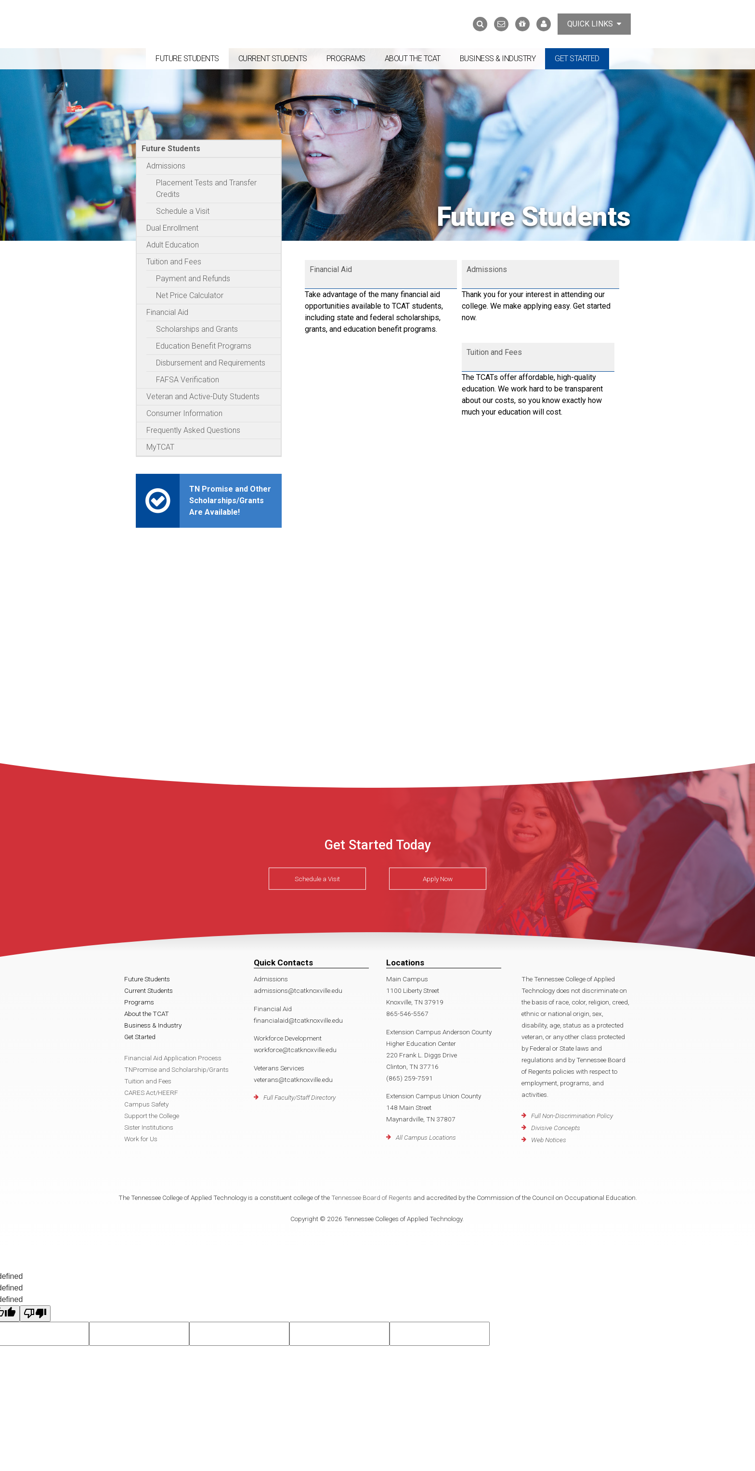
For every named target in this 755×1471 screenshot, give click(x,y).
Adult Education (172, 244)
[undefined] (35, 1313)
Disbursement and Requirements (210, 362)
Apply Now (438, 879)
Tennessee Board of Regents (371, 1197)
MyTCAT (160, 447)
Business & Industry (498, 58)
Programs (345, 58)
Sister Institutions (148, 1127)
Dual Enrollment (172, 228)
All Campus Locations (426, 1137)
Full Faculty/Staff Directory (299, 1097)
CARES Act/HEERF (151, 1092)
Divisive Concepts (555, 1128)
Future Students (187, 58)
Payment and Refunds (193, 278)
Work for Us (140, 1139)
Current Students (272, 58)
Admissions (165, 165)
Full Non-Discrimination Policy (572, 1116)
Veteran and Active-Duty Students (203, 396)
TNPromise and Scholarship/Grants (176, 1069)
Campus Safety (146, 1104)
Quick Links (594, 23)
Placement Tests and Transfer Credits (206, 188)
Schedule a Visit (182, 211)
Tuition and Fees (173, 261)
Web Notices (548, 1140)
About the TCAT (413, 58)
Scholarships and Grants (197, 329)
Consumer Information (184, 413)
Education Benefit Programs (203, 346)
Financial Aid (167, 312)
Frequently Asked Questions (193, 430)
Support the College (151, 1116)
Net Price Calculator (189, 295)
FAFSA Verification (187, 379)
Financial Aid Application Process (172, 1058)
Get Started (577, 58)
